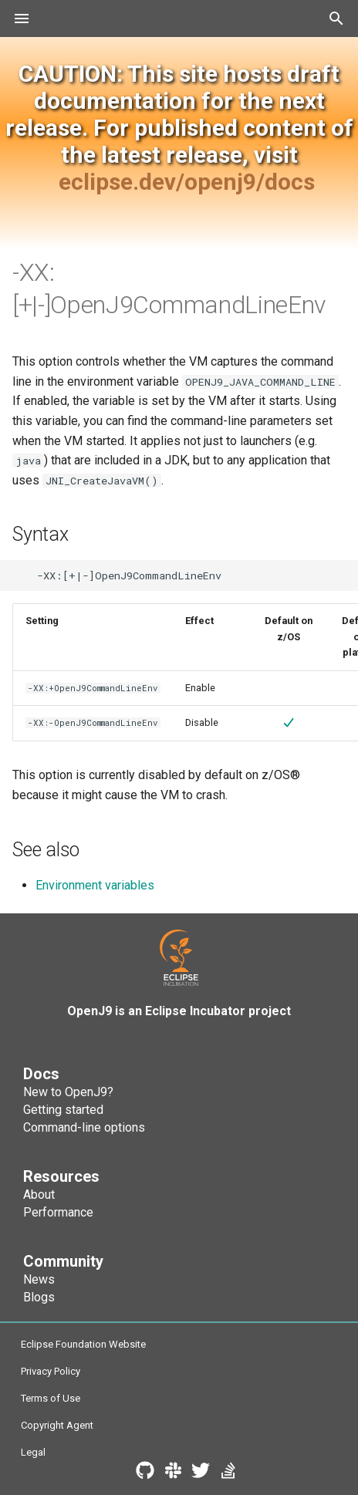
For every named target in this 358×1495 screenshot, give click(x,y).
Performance (58, 1212)
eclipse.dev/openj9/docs (187, 181)
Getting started (63, 1109)
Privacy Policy (50, 1371)
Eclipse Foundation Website (83, 1344)
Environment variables (94, 885)
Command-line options (84, 1127)
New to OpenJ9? (68, 1092)
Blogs (39, 1297)
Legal (33, 1452)
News (39, 1279)
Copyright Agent (57, 1425)
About (39, 1194)
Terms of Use (50, 1398)
